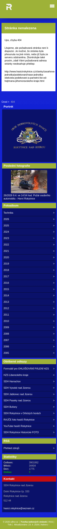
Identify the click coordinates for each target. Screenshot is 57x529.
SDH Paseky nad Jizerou (17, 400)
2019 (6, 263)
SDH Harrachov (12, 381)
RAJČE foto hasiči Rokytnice (19, 419)
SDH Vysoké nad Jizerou (17, 388)
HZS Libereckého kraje (16, 375)
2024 (6, 232)
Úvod (4, 102)
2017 (6, 276)
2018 (6, 270)
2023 (6, 238)
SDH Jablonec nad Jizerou (18, 394)
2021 (6, 251)
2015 (6, 289)
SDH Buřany (10, 407)
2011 (6, 314)
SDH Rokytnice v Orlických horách (22, 413)
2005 (6, 353)
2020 (6, 257)
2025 (6, 225)
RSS (51, 522)
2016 (6, 283)
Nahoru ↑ (45, 524)
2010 (6, 321)
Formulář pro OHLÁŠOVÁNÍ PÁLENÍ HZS (26, 368)
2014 (6, 295)
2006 (6, 346)
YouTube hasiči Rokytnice (17, 426)
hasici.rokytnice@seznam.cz (19, 508)
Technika (8, 212)
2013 (6, 302)
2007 (6, 340)
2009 (6, 327)
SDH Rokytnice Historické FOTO (21, 432)
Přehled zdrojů (11, 448)
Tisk (9, 524)
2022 (6, 244)
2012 (6, 308)
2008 (6, 333)
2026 (6, 219)
